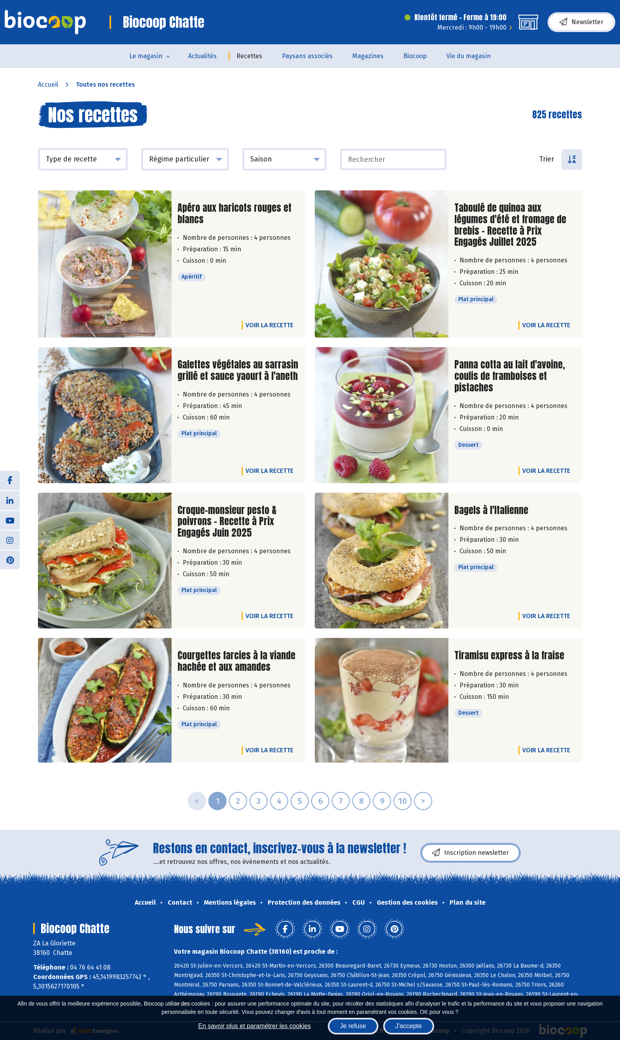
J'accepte (408, 1026)
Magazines (368, 56)
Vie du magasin (468, 56)
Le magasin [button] (146, 56)
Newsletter (581, 22)
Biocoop (415, 56)
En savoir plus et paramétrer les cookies (254, 1026)
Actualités (202, 56)
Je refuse (353, 1026)
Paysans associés (307, 56)
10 (402, 801)
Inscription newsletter (470, 853)
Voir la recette (269, 325)
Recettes (249, 56)
